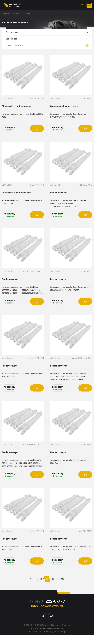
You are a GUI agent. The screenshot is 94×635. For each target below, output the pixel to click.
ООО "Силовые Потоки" (47, 625)
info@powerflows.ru (47, 606)
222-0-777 (47, 601)
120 (42, 579)
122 (52, 579)
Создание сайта (36, 631)
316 (62, 579)
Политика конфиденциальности (47, 628)
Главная (5, 13)
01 (31, 579)
